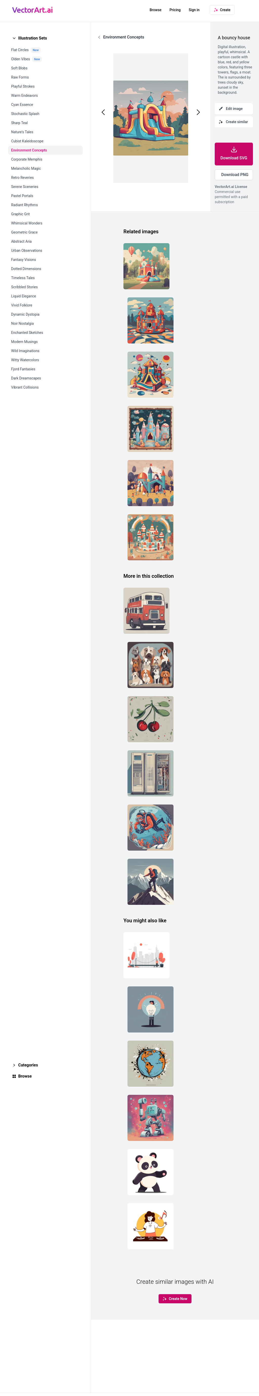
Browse (155, 10)
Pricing (175, 10)
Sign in (194, 10)
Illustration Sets (32, 38)
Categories (28, 1065)
